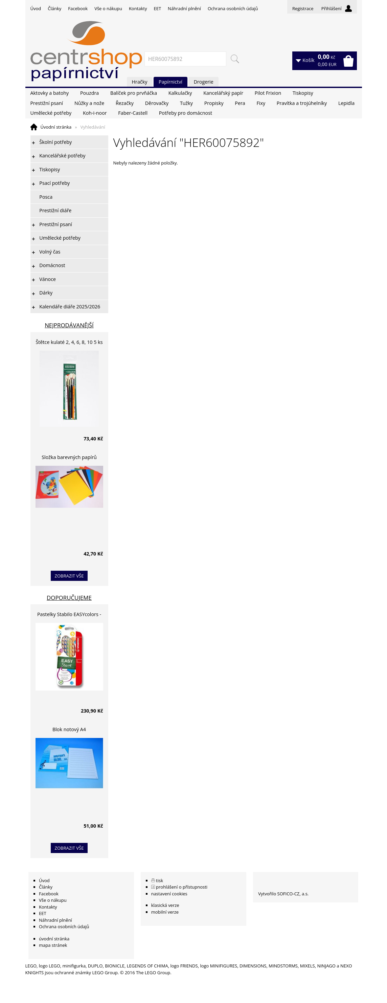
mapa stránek (53, 945)
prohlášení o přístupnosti (181, 887)
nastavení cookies (169, 894)
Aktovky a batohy (49, 93)
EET (157, 8)
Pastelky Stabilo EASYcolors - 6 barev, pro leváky (69, 615)
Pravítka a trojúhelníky (302, 103)
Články (54, 8)
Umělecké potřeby (51, 113)
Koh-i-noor (95, 113)
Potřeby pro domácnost (185, 113)
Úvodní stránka (56, 127)
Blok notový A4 (69, 729)
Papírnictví (170, 82)
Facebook (78, 8)
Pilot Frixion (268, 93)
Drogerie (203, 82)
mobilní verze (165, 912)
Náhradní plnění (184, 8)
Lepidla (346, 103)
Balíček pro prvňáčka (133, 93)
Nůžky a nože (89, 103)
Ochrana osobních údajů (233, 8)
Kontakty (138, 8)
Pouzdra (89, 93)
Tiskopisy (303, 93)
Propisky (214, 103)
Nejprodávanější (69, 325)
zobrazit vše (69, 576)
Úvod (35, 8)
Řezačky (125, 103)
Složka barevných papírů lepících (69, 458)
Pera (240, 103)
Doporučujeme (69, 598)
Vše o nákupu (108, 8)
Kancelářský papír (223, 93)
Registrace (303, 8)
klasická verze (165, 905)
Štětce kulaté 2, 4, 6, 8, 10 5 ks (69, 342)
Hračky (139, 82)
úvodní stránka (54, 939)
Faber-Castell (132, 113)
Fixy (260, 103)
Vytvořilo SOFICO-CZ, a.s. (283, 894)
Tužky (186, 103)
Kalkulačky (180, 93)
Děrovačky (156, 103)
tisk (159, 880)
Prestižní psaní (46, 103)
